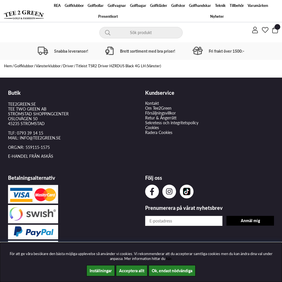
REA (57, 5)
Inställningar (101, 270)
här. (169, 258)
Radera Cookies (158, 132)
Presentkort (108, 16)
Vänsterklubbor (48, 66)
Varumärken (258, 5)
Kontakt (152, 103)
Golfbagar (138, 5)
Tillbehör (237, 5)
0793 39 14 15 (30, 133)
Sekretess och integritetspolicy (171, 122)
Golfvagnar (117, 5)
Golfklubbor (74, 5)
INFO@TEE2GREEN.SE (40, 137)
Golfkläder (158, 5)
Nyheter (217, 16)
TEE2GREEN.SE (22, 104)
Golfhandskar (200, 5)
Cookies (152, 127)
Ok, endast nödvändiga (172, 270)
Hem (8, 66)
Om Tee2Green (158, 108)
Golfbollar (96, 5)
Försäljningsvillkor (160, 113)
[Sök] (141, 32)
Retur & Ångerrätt (161, 117)
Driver (68, 66)
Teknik (220, 5)
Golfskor (178, 5)
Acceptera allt (131, 270)
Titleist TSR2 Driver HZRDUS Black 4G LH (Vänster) (118, 66)
